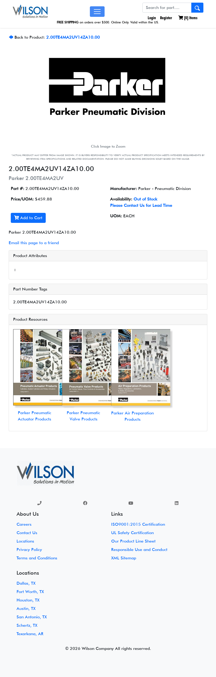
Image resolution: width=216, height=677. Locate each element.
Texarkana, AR (30, 633)
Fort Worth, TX (30, 591)
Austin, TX (26, 608)
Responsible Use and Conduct (139, 549)
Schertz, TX (27, 625)
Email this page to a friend (34, 242)
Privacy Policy (29, 549)
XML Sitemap (123, 557)
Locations (25, 541)
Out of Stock (145, 199)
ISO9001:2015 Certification (138, 524)
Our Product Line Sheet (133, 541)
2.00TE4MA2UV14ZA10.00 (73, 37)
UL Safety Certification (132, 532)
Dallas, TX (26, 583)
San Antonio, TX (32, 616)
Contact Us (27, 532)
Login (151, 17)
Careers (24, 524)
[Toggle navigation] (97, 11)
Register (166, 17)
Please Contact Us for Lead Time (141, 205)
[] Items (187, 17)
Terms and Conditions (37, 557)
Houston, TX (28, 600)
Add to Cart (28, 217)
